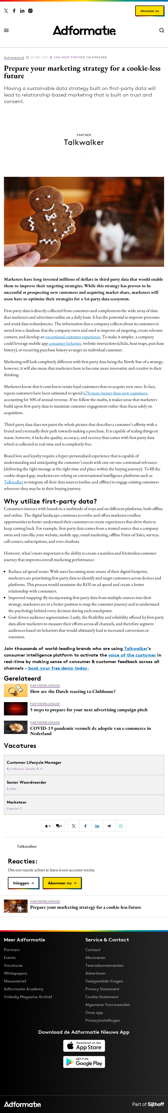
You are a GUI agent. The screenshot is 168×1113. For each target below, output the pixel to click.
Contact (92, 949)
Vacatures (13, 965)
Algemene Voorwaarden (107, 1004)
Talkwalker (80, 57)
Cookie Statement (101, 996)
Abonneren (95, 957)
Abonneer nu (149, 11)
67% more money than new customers (115, 393)
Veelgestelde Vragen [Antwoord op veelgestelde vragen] (104, 981)
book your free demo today (57, 668)
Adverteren (95, 973)
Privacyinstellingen (102, 1020)
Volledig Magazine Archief (28, 996)
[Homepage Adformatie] (84, 30)
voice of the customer (132, 655)
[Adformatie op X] (6, 11)
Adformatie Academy (24, 988)
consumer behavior (65, 343)
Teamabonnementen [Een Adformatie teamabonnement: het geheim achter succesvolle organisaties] (104, 965)
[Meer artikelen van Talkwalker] (84, 846)
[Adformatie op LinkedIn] (22, 11)
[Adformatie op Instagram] (30, 11)
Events (10, 957)
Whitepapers (15, 973)
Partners (12, 949)
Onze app (94, 1012)
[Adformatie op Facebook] (14, 11)
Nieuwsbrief (15, 981)
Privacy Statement (102, 988)
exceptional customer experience (72, 337)
